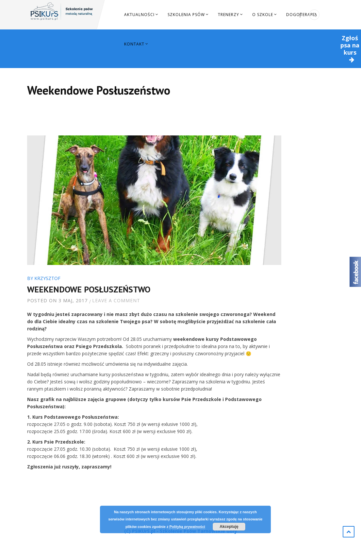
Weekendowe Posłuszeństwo (88, 289)
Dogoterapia (301, 14)
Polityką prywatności (187, 527)
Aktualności (139, 14)
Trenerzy (228, 14)
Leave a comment (116, 300)
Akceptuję (229, 526)
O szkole (262, 14)
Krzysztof (47, 278)
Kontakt (134, 44)
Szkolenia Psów (186, 14)
